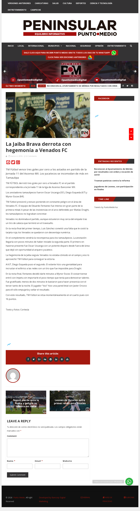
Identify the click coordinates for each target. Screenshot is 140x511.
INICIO (11, 45)
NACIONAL (71, 45)
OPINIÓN (99, 45)
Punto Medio (19, 497)
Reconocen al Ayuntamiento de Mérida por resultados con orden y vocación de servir (113, 172)
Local (42, 86)
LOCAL (21, 45)
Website (67, 461)
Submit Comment (17, 475)
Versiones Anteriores (19, 3)
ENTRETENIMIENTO (116, 45)
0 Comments (31, 156)
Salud (55, 3)
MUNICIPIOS (53, 45)
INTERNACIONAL (36, 45)
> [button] (135, 71)
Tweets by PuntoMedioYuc (106, 207)
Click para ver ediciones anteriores (70, 57)
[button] (129, 481)
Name (11, 461)
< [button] (5, 71)
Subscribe (129, 497)
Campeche (35, 10)
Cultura (67, 3)
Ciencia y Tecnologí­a (101, 3)
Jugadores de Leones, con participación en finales (113, 188)
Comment (12, 436)
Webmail (85, 497)
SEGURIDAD (85, 45)
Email (39, 461)
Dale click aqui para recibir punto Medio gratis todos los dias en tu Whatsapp (70, 53)
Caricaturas (41, 3)
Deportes (81, 3)
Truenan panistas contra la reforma (112, 180)
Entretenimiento (17, 10)
